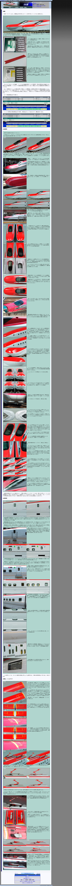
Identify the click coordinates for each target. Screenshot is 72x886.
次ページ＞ (38, 873)
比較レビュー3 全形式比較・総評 (37, 6)
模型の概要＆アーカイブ (27, 878)
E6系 (10, 0)
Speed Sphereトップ (3, 0)
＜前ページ (16, 873)
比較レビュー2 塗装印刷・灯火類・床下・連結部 (39, 5)
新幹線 (8, 0)
